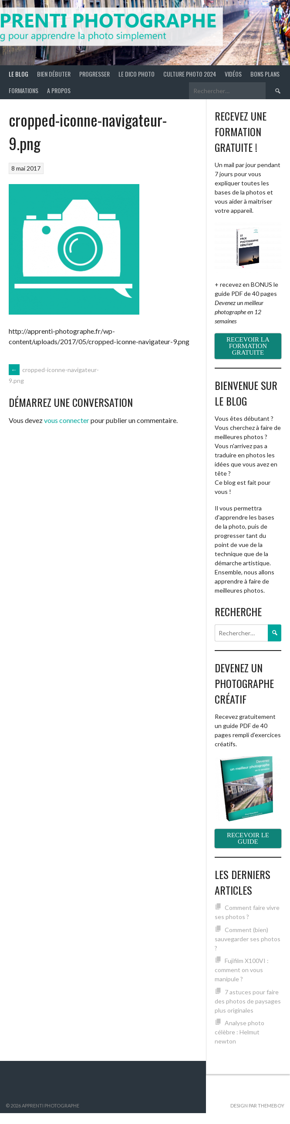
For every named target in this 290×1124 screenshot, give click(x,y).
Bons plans (265, 73)
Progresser (94, 73)
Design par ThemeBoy (257, 1105)
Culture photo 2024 (189, 73)
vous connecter (66, 420)
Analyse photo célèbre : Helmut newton (239, 1032)
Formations (23, 90)
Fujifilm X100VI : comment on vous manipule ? (242, 970)
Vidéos (233, 73)
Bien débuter (54, 73)
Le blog (18, 73)
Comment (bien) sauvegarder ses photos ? (247, 939)
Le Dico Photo (136, 73)
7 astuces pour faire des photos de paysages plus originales (248, 1001)
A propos (59, 90)
